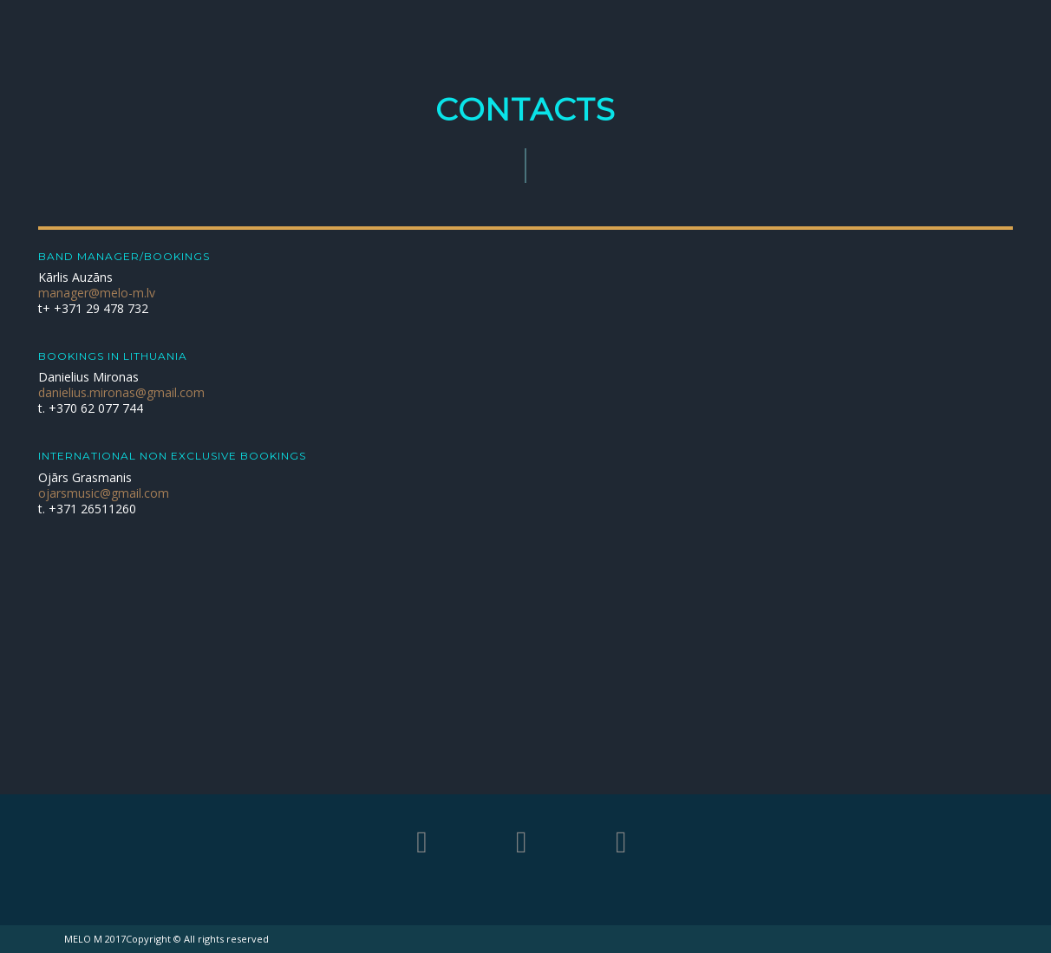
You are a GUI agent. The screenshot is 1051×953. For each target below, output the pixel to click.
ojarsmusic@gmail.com (103, 493)
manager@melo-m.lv (96, 292)
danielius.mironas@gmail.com (121, 392)
